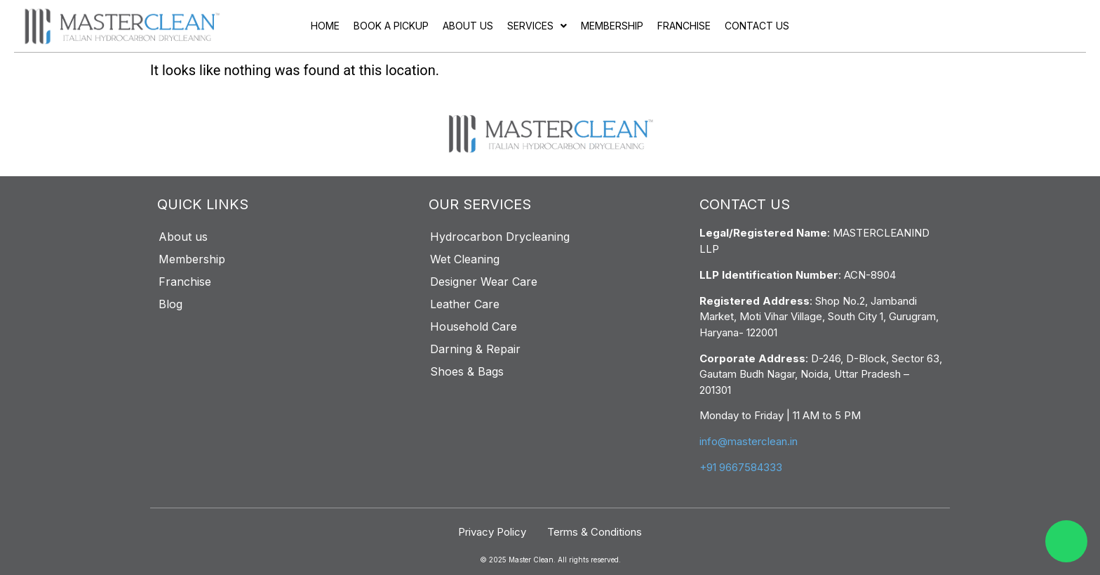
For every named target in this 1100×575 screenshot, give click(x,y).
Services (537, 26)
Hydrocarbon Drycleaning (500, 237)
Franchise (684, 26)
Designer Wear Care (483, 282)
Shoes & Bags (467, 371)
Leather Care (464, 304)
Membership (612, 26)
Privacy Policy (492, 531)
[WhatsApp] (1066, 541)
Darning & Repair (475, 349)
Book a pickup (391, 26)
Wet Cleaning (464, 259)
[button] (537, 26)
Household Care (473, 326)
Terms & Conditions (594, 531)
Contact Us (757, 26)
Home (325, 26)
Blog (170, 304)
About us (468, 26)
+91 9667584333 (740, 467)
